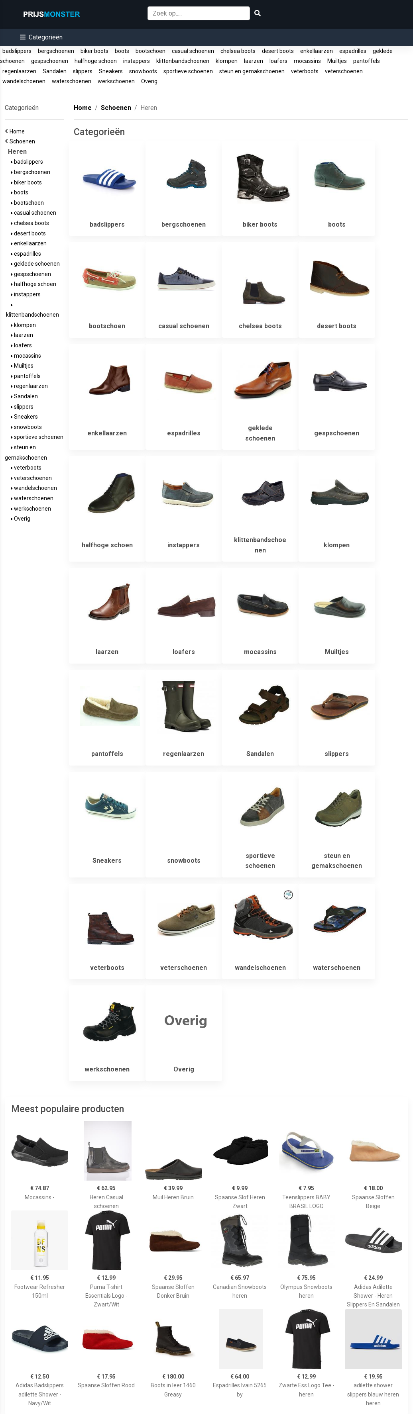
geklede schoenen (35, 263)
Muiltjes (337, 61)
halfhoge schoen (95, 61)
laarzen (254, 61)
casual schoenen (192, 51)
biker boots (94, 51)
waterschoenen (71, 81)
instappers (136, 61)
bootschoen (150, 51)
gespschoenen (50, 61)
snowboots (143, 71)
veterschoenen (344, 71)
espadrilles (353, 51)
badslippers (17, 51)
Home (18, 131)
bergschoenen (56, 51)
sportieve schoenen (188, 71)
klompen (226, 61)
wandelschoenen (24, 81)
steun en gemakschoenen (252, 71)
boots (122, 51)
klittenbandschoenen (183, 61)
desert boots (278, 51)
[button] (41, 37)
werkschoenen (116, 81)
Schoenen (23, 141)
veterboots (305, 71)
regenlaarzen (19, 71)
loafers (278, 61)
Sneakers (110, 71)
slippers (83, 71)
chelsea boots (238, 51)
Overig (149, 81)
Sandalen (54, 71)
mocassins (307, 61)
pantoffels (366, 61)
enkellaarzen (316, 51)
